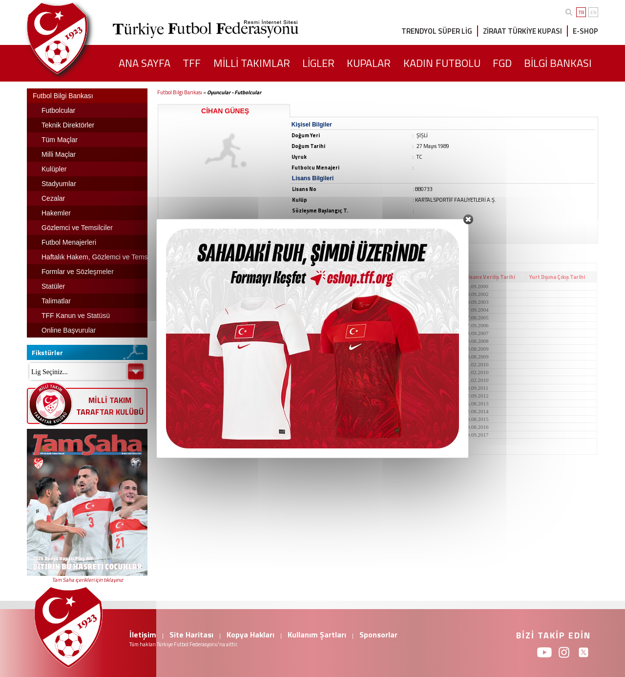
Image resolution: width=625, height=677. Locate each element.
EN (593, 12)
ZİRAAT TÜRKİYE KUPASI (522, 31)
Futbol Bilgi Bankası (179, 92)
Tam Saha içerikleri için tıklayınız (87, 580)
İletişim (142, 634)
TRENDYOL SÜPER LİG (436, 31)
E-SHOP (585, 31)
